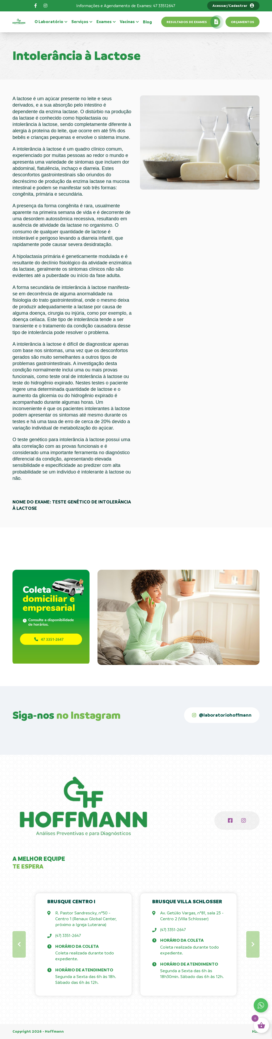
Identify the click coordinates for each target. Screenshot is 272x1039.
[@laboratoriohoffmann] (222, 715)
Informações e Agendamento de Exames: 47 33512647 (125, 5)
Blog (147, 22)
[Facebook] (35, 5)
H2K (256, 1031)
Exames (104, 21)
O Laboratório (49, 21)
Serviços (79, 21)
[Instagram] (45, 5)
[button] (19, 944)
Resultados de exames (187, 22)
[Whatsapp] (261, 1005)
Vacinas (127, 21)
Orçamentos (242, 22)
